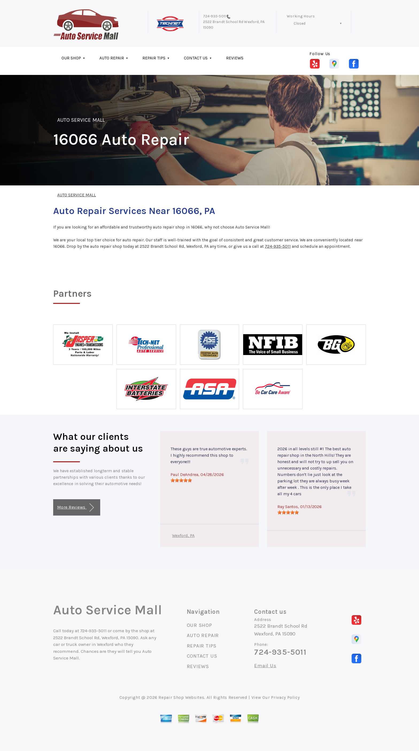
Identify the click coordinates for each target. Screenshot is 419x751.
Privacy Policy (285, 697)
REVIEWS (234, 57)
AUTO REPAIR (111, 57)
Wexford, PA (183, 535)
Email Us (265, 665)
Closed (299, 23)
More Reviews (75, 507)
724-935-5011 (214, 16)
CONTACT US (196, 57)
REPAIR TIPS (153, 57)
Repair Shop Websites (181, 697)
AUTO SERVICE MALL (81, 120)
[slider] (181, 480)
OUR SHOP (71, 57)
